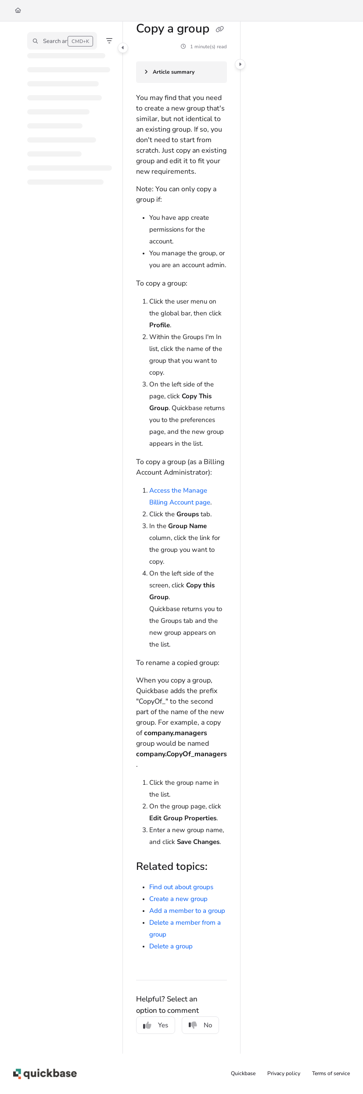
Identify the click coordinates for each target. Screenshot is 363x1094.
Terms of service (331, 1073)
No (200, 1025)
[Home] (18, 11)
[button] (62, 41)
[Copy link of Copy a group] (219, 29)
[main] (181, 537)
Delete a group (171, 946)
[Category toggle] (123, 48)
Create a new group (178, 898)
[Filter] (109, 41)
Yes (155, 1025)
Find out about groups (181, 887)
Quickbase (243, 1073)
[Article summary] (181, 72)
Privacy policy (283, 1073)
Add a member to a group (187, 910)
